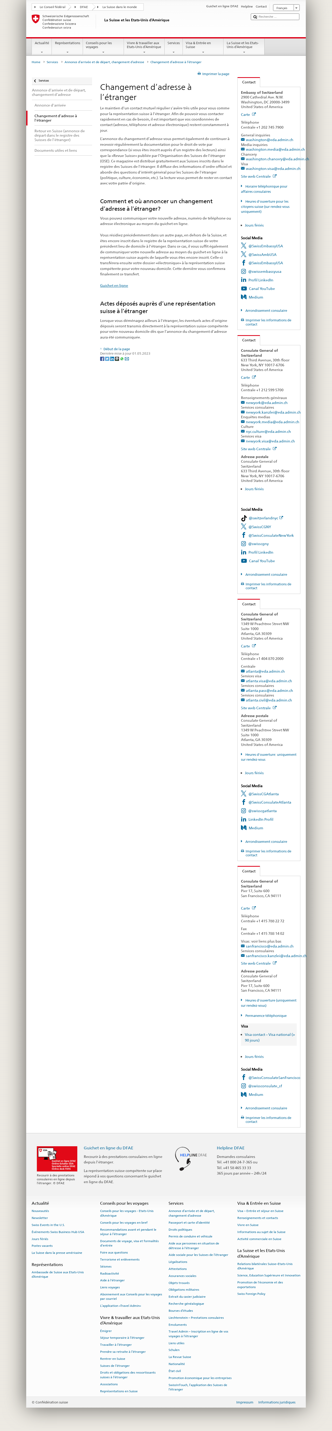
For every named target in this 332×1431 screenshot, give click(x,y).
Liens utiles (176, 1343)
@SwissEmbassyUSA (265, 246)
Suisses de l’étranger (115, 1365)
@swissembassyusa (264, 271)
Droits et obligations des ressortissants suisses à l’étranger (128, 1375)
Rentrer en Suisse (112, 1359)
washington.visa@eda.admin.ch (273, 168)
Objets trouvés (179, 1283)
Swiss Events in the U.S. (48, 1225)
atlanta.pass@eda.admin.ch (269, 690)
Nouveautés (40, 1211)
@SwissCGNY (259, 527)
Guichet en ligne (114, 285)
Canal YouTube (262, 288)
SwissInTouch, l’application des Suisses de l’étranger (198, 1387)
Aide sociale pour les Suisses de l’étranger (198, 1255)
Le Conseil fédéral (52, 7)
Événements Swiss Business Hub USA (58, 1232)
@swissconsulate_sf (265, 1086)
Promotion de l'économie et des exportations (260, 1285)
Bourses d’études (181, 1311)
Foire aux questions (114, 1252)
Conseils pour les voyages (103, 47)
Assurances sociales (182, 1276)
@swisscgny (258, 543)
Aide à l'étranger (112, 1280)
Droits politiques (180, 1229)
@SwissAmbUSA (262, 254)
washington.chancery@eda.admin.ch (277, 159)
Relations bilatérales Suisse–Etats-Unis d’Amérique (265, 1266)
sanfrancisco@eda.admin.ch (270, 946)
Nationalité (177, 1364)
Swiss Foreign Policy (251, 1294)
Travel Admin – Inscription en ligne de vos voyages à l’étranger (198, 1334)
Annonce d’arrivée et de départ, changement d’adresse (104, 62)
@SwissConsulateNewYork (271, 535)
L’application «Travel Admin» (120, 1306)
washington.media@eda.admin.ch (275, 149)
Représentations (67, 47)
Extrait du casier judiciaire (187, 1296)
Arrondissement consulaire (266, 311)
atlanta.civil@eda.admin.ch (269, 700)
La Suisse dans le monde (119, 7)
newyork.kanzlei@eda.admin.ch (273, 412)
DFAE (84, 7)
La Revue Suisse (180, 1357)
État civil (175, 1371)
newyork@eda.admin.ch (267, 402)
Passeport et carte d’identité (189, 1222)
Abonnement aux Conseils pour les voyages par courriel (131, 1297)
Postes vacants (42, 1246)
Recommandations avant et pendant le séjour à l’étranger (128, 1232)
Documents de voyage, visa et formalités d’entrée (129, 1243)
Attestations (178, 1269)
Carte (248, 114)
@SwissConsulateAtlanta (269, 802)
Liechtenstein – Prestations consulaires (196, 1318)
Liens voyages (110, 1287)
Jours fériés (254, 225)
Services (174, 47)
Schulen (174, 1350)
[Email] (127, 358)
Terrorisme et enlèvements (120, 1259)
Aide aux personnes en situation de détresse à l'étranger (194, 1246)
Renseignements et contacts (257, 1218)
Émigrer (106, 1331)
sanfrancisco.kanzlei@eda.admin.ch (276, 955)
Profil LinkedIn (260, 280)
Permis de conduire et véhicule (190, 1236)
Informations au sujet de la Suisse (261, 1232)
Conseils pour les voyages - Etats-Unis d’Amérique (127, 1213)
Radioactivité (109, 1273)
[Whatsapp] (122, 358)
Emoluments (178, 1324)
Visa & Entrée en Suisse (203, 47)
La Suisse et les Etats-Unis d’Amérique (244, 47)
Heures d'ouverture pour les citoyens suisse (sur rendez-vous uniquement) (265, 207)
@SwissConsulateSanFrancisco (274, 1077)
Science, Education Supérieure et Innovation (268, 1275)
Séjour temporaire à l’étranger (122, 1338)
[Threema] (117, 358)
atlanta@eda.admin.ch (265, 671)
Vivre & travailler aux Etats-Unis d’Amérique (144, 47)
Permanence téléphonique (266, 1016)
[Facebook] (102, 358)
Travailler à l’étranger (116, 1345)
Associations (109, 1384)
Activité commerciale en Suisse (259, 1239)
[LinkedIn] (112, 358)
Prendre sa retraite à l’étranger (123, 1352)
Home (36, 62)
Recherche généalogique (186, 1304)
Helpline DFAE (231, 1147)
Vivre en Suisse (248, 1225)
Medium (256, 297)
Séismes (106, 1266)
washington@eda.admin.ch (269, 139)
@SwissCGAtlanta (263, 794)
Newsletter (40, 1218)
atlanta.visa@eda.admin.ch (269, 681)
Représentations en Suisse (119, 1391)
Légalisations (178, 1262)
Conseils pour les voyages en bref (124, 1222)
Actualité (42, 47)
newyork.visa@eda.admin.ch (270, 441)
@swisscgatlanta (262, 811)
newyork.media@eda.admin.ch (272, 422)
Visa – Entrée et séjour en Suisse (260, 1211)
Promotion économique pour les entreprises (200, 1378)
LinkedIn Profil (260, 819)
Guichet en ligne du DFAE (108, 1147)
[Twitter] (107, 358)
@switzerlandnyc (266, 518)
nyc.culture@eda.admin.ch (268, 431)
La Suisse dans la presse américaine (57, 1253)
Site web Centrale (259, 176)
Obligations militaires (184, 1289)
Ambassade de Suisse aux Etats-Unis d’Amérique (58, 1274)
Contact (246, 82)
